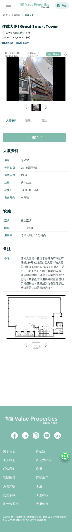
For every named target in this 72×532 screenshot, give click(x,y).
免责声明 (9, 486)
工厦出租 (42, 495)
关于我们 (9, 451)
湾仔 (22, 32)
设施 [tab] (28, 120)
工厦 (39, 486)
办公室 (40, 451)
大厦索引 (42, 504)
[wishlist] (65, 54)
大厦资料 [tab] (11, 120)
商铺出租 (42, 477)
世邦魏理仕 (10, 504)
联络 (62, 5)
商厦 (39, 469)
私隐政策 (9, 477)
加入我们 (9, 460)
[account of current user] (8, 5)
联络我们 (9, 469)
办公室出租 (43, 460)
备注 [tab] (44, 120)
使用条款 (9, 495)
